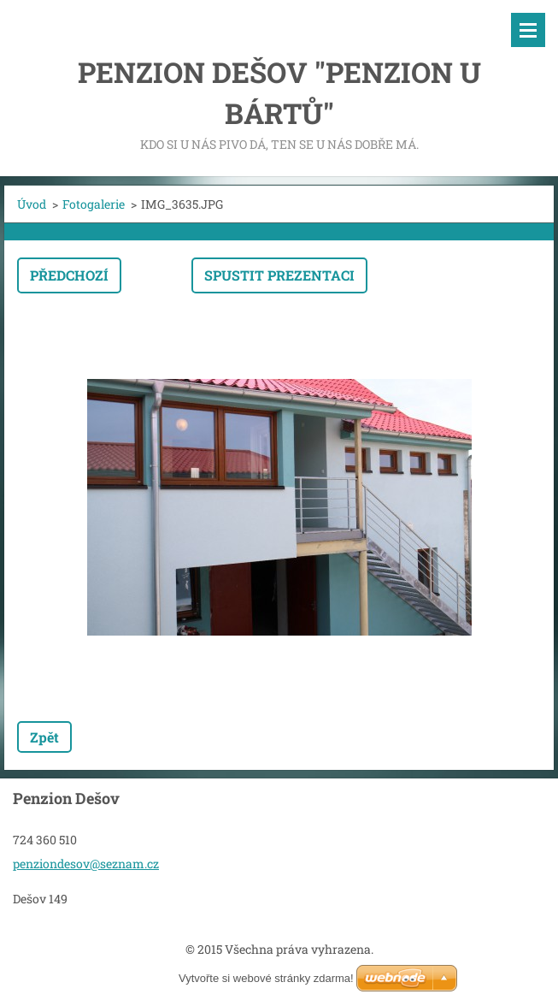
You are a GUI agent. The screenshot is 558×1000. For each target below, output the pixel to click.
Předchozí (69, 275)
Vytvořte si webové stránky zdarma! (266, 978)
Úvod (31, 204)
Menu (528, 30)
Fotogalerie (93, 204)
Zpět (44, 737)
